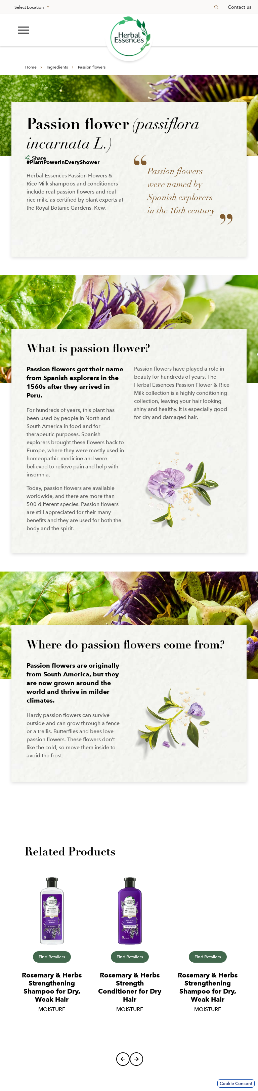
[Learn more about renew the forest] (129, 37)
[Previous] (123, 1059)
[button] (23, 30)
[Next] (136, 1059)
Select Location (29, 7)
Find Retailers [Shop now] (52, 956)
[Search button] (216, 7)
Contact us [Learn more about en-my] (239, 7)
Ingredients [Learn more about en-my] (57, 67)
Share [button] (39, 158)
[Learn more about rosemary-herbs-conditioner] (130, 911)
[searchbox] (213, 7)
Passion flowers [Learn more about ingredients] (91, 67)
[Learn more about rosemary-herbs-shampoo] (52, 911)
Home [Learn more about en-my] (31, 67)
